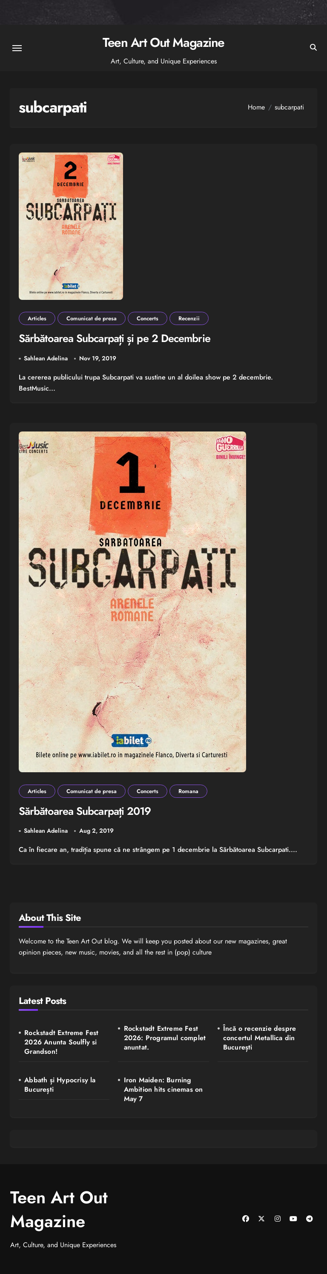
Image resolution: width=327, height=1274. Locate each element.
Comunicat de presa (91, 318)
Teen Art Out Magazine (163, 42)
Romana (188, 791)
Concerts (147, 318)
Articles (37, 318)
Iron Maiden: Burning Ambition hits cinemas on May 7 (163, 1090)
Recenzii (189, 318)
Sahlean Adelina (46, 358)
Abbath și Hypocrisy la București (59, 1085)
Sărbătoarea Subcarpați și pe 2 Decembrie (114, 338)
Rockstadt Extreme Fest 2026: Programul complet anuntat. (165, 1038)
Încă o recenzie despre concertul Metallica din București (259, 1038)
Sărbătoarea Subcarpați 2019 (85, 811)
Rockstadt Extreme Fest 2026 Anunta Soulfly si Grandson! (61, 1042)
